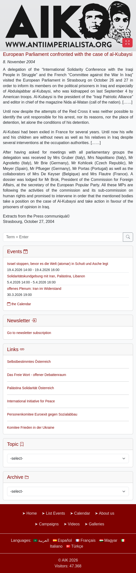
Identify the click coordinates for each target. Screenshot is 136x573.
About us (106, 513)
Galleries (96, 524)
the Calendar (19, 304)
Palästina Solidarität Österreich (30, 388)
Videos (74, 524)
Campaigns (49, 524)
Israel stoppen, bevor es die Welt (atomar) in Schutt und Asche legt (57, 264)
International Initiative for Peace (31, 401)
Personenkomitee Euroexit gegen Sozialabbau (42, 414)
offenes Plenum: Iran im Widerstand (34, 289)
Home (31, 513)
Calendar (82, 513)
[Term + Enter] (63, 237)
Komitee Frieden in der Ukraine (30, 427)
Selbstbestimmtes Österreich (29, 362)
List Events (55, 513)
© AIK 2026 (68, 560)
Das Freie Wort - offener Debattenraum (36, 375)
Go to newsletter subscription (29, 333)
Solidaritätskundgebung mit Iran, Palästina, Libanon (46, 276)
